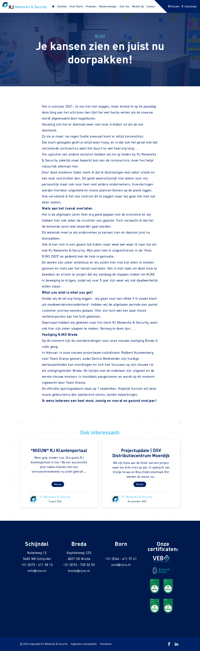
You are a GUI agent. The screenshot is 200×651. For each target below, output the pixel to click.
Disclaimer (106, 644)
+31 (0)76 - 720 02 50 (79, 564)
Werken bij (138, 6)
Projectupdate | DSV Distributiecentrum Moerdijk (141, 453)
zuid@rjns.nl (121, 564)
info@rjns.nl (37, 570)
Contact (150, 6)
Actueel (173, 6)
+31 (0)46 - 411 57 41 (121, 558)
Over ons (124, 6)
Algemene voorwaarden (84, 644)
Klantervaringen (108, 6)
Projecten (91, 6)
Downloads (188, 6)
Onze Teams (76, 6)
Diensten (62, 6)
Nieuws (58, 484)
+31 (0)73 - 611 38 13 (37, 564)
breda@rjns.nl (79, 570)
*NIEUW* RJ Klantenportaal (59, 450)
